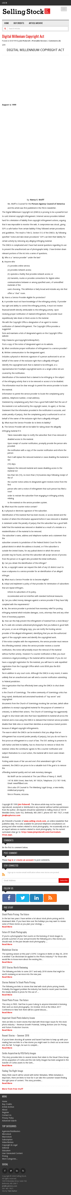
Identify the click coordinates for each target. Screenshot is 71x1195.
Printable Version (39, 41)
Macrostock (7, 1137)
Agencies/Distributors (11, 1131)
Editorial (5, 1148)
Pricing (5, 1156)
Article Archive (36, 23)
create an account (25, 860)
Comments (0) (55, 41)
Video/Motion (7, 1142)
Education (6, 1150)
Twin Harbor (12, 1191)
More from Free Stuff (12, 1089)
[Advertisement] (35, 82)
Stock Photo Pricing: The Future (15, 914)
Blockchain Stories (10, 949)
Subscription (7, 1139)
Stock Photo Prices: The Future (15, 1000)
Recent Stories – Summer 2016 (15, 1035)
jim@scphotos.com (11, 815)
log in (10, 860)
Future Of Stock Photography (14, 932)
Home (6, 23)
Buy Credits (19, 23)
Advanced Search (9, 1121)
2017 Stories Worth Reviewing (15, 967)
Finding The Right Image (12, 1070)
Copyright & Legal (9, 1145)
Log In (4, 2)
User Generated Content (12, 1153)
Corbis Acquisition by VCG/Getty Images (19, 1053)
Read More (7, 927)
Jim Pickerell (24, 41)
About (4, 1110)
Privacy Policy (8, 1118)
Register (5, 1112)
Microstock (6, 1134)
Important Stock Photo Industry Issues (18, 1018)
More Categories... (10, 1159)
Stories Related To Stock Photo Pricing (18, 982)
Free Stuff (8, 907)
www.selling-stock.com (35, 821)
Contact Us (6, 1115)
